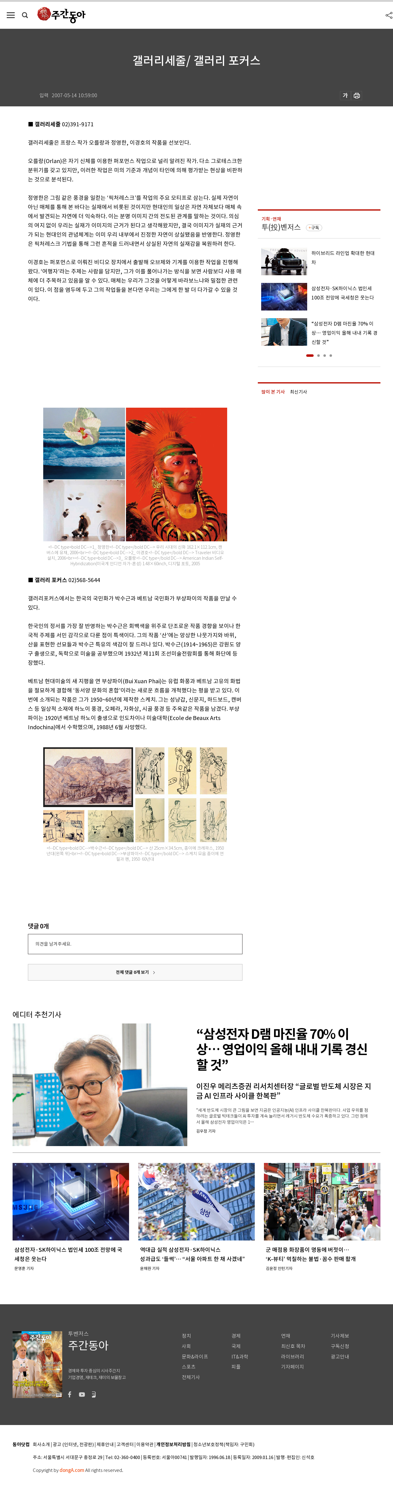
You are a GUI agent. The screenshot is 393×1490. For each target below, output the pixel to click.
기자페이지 (292, 1367)
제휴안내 (105, 1444)
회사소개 (41, 1444)
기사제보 (340, 1336)
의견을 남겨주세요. (53, 944)
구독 (315, 228)
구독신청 (340, 1346)
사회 (186, 1346)
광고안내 (340, 1357)
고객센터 (125, 1444)
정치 (186, 1336)
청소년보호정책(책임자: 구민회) (223, 1444)
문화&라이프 (195, 1357)
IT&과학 (239, 1357)
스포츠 (189, 1367)
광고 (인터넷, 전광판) (73, 1444)
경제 (236, 1336)
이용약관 (145, 1444)
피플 (236, 1367)
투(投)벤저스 (281, 227)
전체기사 (191, 1377)
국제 (236, 1346)
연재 (285, 1336)
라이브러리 (292, 1357)
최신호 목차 (293, 1346)
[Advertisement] (120, 351)
